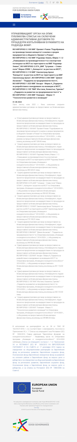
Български (33, 3)
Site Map (36, 407)
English (41, 3)
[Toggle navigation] (14, 25)
